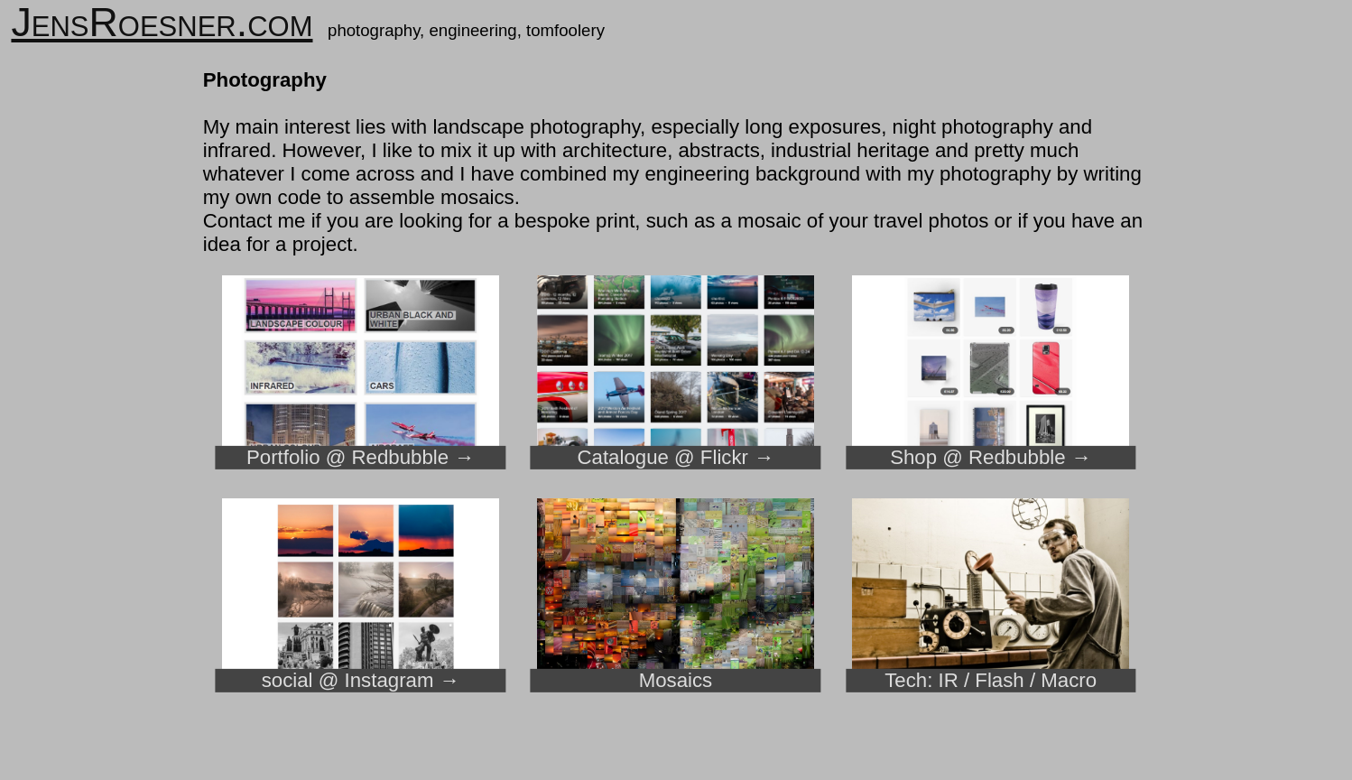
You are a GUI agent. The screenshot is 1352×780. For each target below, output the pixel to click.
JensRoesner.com (161, 22)
